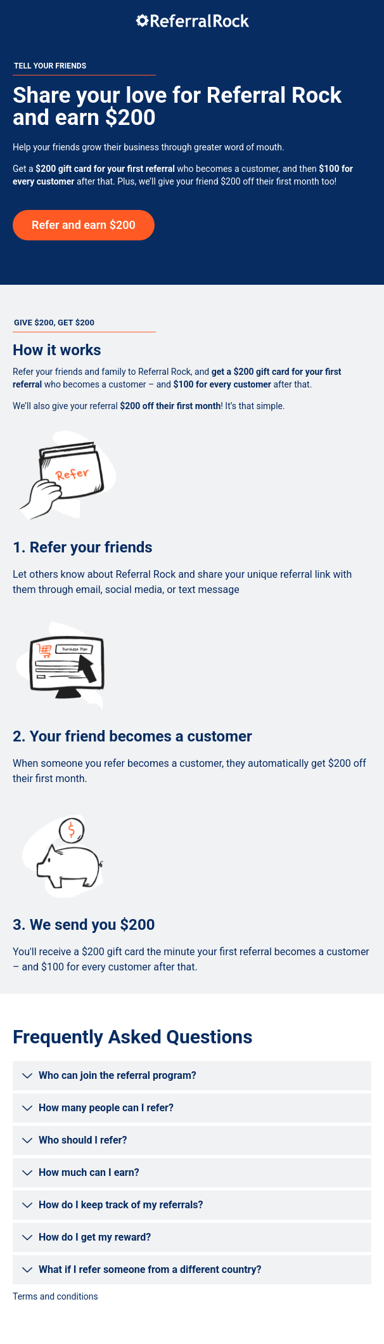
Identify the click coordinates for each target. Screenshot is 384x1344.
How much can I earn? (89, 1172)
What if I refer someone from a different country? (150, 1269)
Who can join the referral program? (117, 1075)
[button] (192, 1075)
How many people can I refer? (106, 1108)
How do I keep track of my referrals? (121, 1205)
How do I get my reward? (95, 1237)
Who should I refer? (83, 1140)
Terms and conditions (55, 1296)
